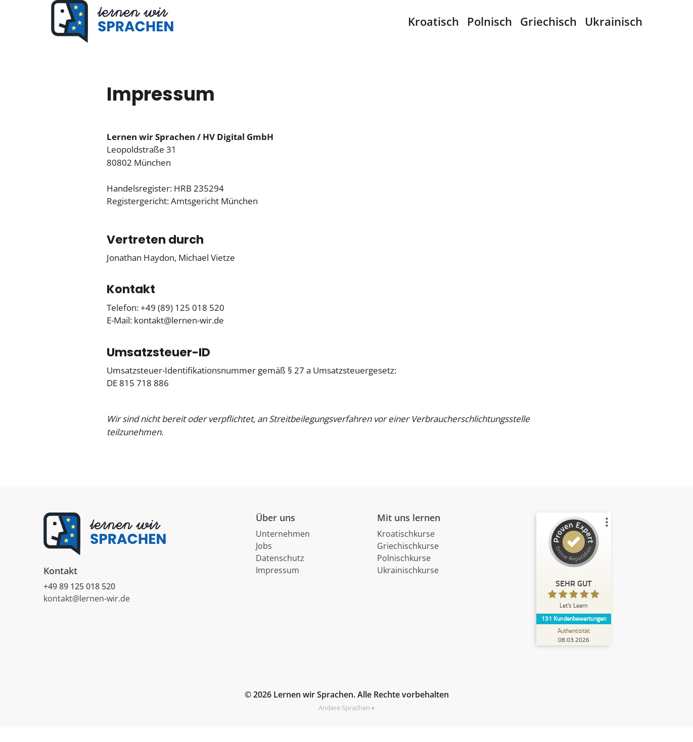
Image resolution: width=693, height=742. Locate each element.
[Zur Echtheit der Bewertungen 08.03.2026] (574, 649)
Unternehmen (283, 548)
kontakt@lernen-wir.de (86, 613)
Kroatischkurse (406, 548)
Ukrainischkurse (408, 584)
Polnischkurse (404, 572)
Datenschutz (280, 572)
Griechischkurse (408, 560)
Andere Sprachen (344, 722)
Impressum (277, 584)
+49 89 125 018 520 (79, 601)
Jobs (264, 560)
